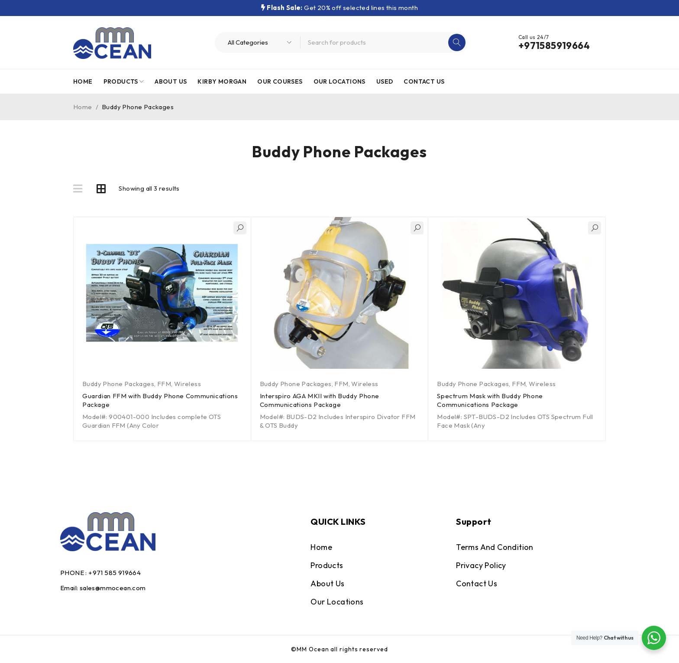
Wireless (187, 384)
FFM (164, 384)
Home (82, 107)
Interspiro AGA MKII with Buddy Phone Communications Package (321, 400)
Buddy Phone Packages (118, 384)
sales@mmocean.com (113, 588)
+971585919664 (554, 45)
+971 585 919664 (114, 573)
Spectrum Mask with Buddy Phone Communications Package (491, 400)
